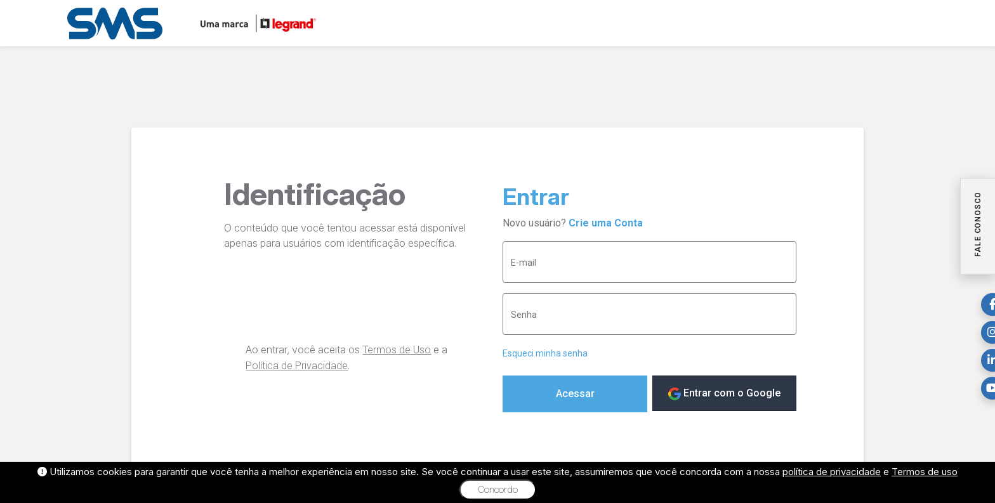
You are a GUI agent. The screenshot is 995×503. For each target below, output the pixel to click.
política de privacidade (831, 472)
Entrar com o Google (724, 393)
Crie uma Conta (606, 223)
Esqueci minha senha (545, 353)
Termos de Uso (396, 350)
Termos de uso (925, 472)
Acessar (575, 394)
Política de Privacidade (297, 366)
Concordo (498, 489)
